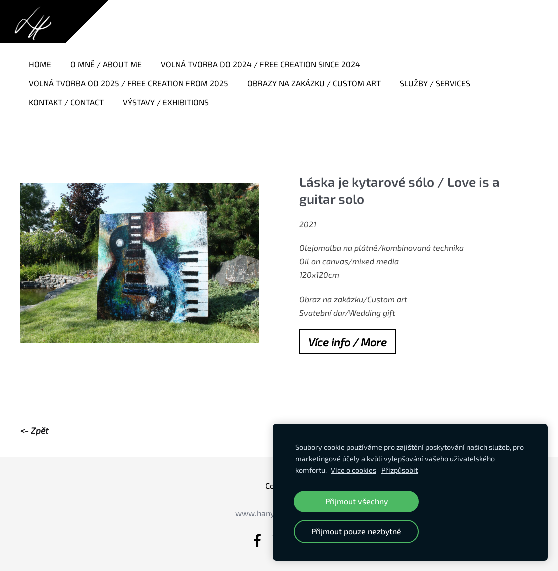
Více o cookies (353, 470)
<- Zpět (34, 430)
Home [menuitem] (40, 64)
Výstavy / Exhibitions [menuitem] (166, 102)
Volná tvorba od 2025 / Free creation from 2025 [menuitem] (128, 83)
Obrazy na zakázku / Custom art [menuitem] (314, 83)
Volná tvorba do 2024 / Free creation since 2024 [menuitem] (260, 64)
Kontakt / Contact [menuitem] (66, 102)
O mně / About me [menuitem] (106, 64)
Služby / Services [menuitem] (435, 83)
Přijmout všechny (356, 501)
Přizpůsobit (399, 470)
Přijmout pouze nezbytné (356, 531)
